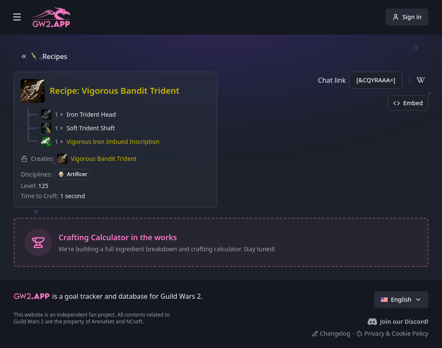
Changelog (331, 333)
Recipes (43, 56)
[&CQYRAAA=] (375, 80)
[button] (78, 114)
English (401, 299)
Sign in (407, 17)
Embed (408, 103)
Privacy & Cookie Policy (392, 333)
